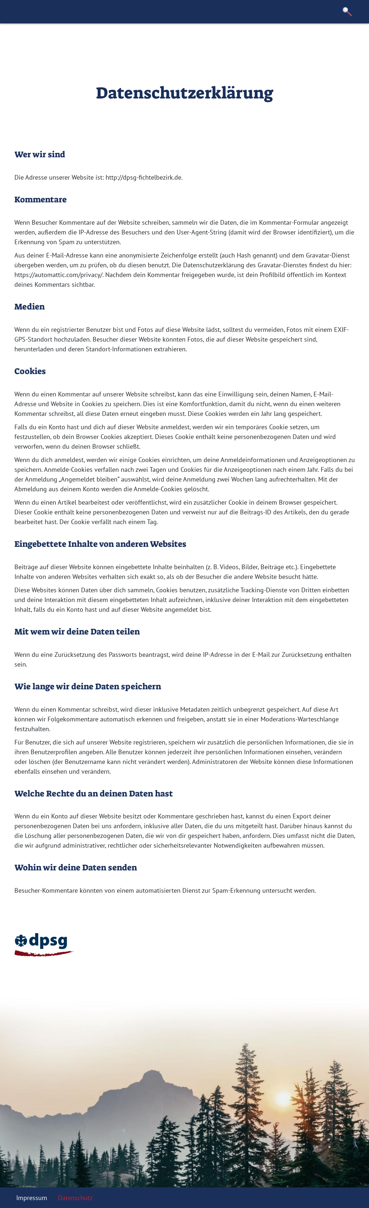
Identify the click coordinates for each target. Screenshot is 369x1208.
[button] (347, 11)
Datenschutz (75, 1198)
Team (93, 41)
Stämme (121, 41)
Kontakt (186, 41)
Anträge (154, 41)
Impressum (31, 1198)
